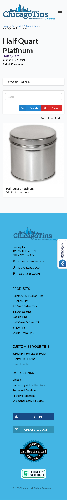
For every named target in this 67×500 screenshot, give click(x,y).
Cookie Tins (20, 316)
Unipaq (17, 379)
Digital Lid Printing (24, 358)
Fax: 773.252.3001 (28, 273)
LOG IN (27, 416)
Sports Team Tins (23, 332)
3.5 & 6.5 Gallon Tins (25, 306)
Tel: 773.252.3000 (28, 267)
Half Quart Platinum (20, 188)
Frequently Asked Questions (29, 385)
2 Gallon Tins (20, 300)
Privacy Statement (24, 395)
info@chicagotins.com (30, 261)
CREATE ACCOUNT (31, 429)
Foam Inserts (20, 364)
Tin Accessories (22, 311)
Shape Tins (19, 327)
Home (6, 26)
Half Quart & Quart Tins (27, 322)
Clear (49, 108)
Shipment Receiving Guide (28, 400)
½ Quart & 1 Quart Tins (25, 26)
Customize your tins (31, 347)
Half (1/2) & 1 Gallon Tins (28, 295)
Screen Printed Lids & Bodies (30, 353)
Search (28, 108)
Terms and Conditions (26, 390)
